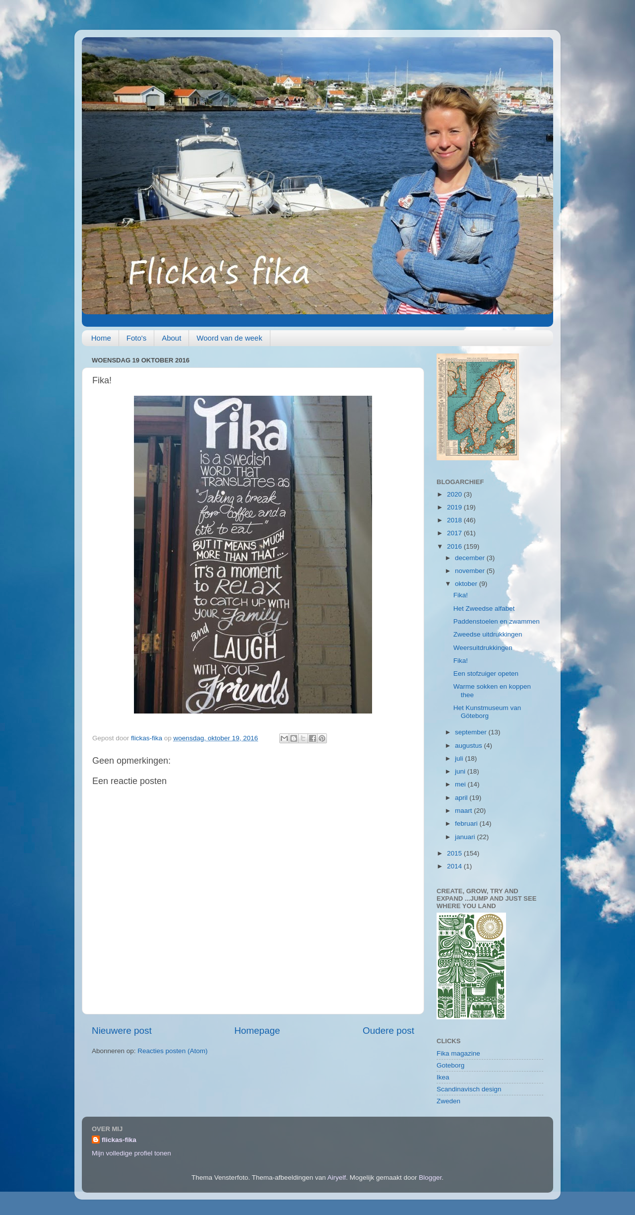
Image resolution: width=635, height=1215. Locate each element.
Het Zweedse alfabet (484, 608)
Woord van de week (229, 338)
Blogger (430, 1177)
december (471, 558)
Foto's (136, 338)
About (171, 338)
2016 (455, 546)
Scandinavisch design (469, 1089)
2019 (455, 507)
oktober (467, 583)
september (472, 732)
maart (464, 810)
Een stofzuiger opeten (485, 673)
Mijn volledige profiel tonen (131, 1153)
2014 (455, 866)
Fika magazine (458, 1053)
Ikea (443, 1077)
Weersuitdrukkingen (482, 647)
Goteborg (450, 1065)
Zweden (448, 1101)
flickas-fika (119, 1140)
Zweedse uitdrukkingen (487, 634)
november (471, 570)
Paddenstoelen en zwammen (496, 621)
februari (467, 823)
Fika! (460, 595)
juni (461, 771)
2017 (455, 533)
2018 (455, 520)
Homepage (257, 1030)
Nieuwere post (122, 1030)
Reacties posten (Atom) (172, 1051)
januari (466, 837)
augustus (469, 745)
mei (461, 784)
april (462, 797)
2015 (455, 853)
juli (460, 758)
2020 (455, 494)
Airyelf (336, 1177)
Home (101, 338)
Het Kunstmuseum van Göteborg (487, 711)
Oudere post (388, 1030)
